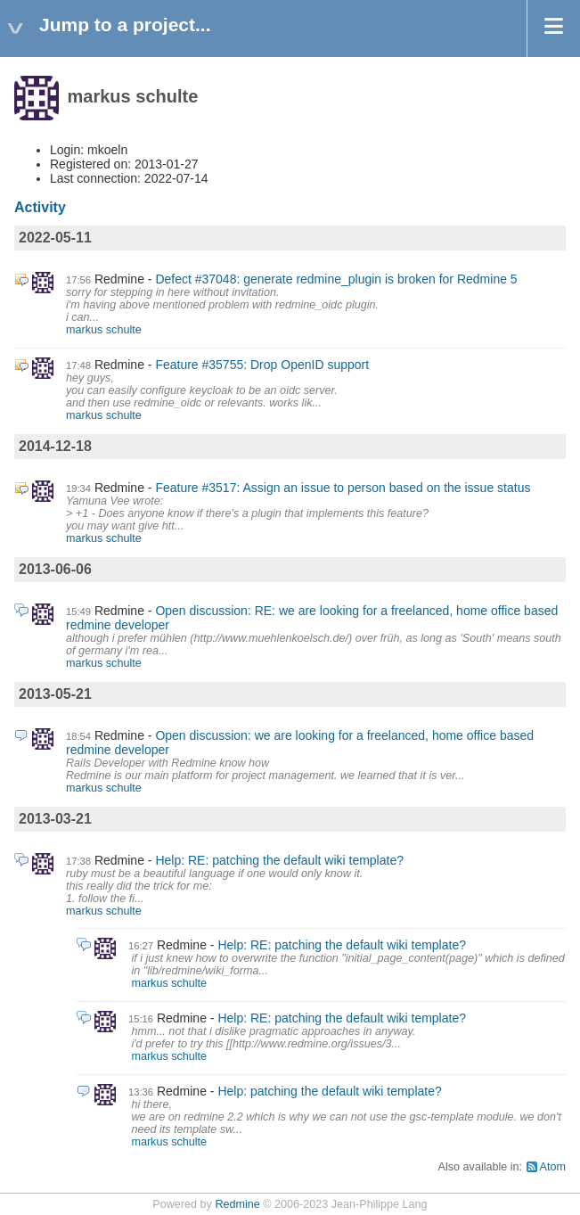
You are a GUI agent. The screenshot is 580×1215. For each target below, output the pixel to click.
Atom (553, 1167)
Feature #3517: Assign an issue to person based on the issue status (342, 487)
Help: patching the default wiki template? (329, 1091)
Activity (40, 207)
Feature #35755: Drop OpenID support (262, 364)
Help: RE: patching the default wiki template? (279, 860)
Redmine (237, 1204)
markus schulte (104, 330)
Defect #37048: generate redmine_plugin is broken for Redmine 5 (336, 279)
